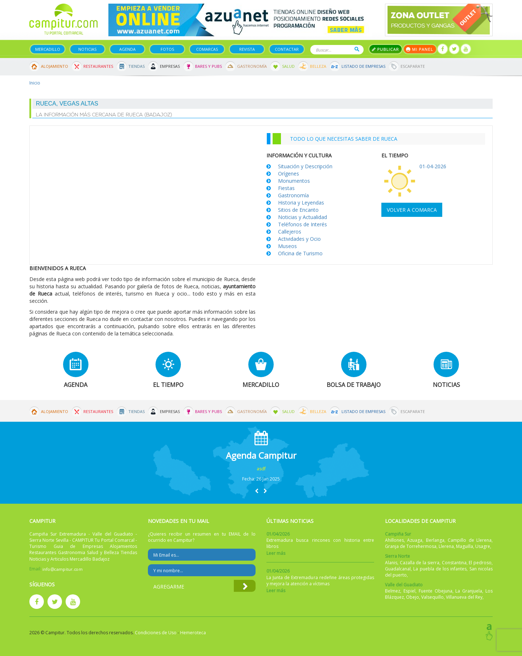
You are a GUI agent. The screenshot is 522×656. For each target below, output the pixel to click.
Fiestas (286, 188)
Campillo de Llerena (470, 540)
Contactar (287, 49)
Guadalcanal (398, 569)
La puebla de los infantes (440, 569)
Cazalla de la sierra (420, 563)
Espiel (409, 591)
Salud (288, 66)
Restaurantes (98, 66)
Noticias (87, 49)
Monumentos (294, 180)
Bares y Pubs (208, 66)
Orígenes (288, 173)
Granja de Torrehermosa (410, 546)
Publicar (385, 49)
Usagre (482, 546)
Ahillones (394, 540)
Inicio (34, 83)
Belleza (318, 66)
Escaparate (413, 66)
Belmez (392, 591)
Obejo (412, 597)
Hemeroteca (193, 633)
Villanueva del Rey (464, 597)
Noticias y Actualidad (302, 217)
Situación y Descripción (305, 166)
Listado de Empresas (363, 66)
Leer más (275, 553)
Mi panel (420, 49)
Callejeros (289, 231)
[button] (256, 491)
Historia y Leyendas (301, 202)
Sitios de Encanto (298, 209)
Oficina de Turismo (300, 253)
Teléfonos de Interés (302, 224)
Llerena (446, 546)
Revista (247, 49)
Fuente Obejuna (435, 591)
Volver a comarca (412, 209)
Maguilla (464, 546)
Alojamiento (54, 66)
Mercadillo (47, 49)
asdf (261, 469)
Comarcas (207, 49)
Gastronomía (252, 66)
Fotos (167, 49)
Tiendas (136, 66)
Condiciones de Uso (156, 633)
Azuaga (414, 540)
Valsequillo (432, 597)
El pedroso (480, 563)
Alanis (391, 563)
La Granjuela (468, 591)
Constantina (454, 563)
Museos (287, 246)
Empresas (170, 66)
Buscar (357, 49)
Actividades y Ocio (299, 238)
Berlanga (435, 540)
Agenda (127, 49)
